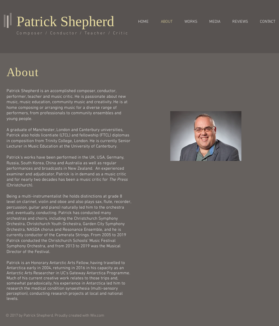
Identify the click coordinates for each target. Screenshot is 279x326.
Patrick (37, 21)
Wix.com (97, 315)
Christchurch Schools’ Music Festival (82, 240)
